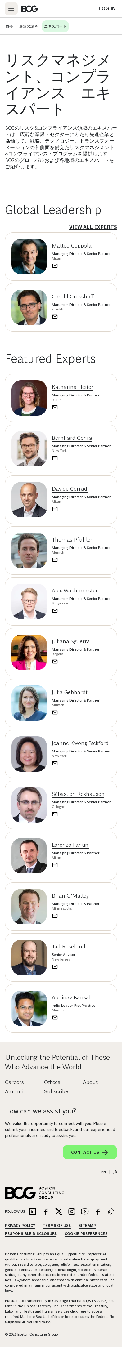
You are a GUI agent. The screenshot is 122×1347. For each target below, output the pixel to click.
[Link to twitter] (59, 1211)
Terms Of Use (57, 1226)
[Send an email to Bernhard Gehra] (81, 458)
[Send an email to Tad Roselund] (68, 966)
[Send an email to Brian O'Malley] (75, 916)
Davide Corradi (70, 489)
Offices (52, 1082)
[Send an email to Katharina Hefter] (75, 407)
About (90, 1082)
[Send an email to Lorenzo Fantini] (75, 865)
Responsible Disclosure (31, 1234)
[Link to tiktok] (111, 1211)
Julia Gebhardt (70, 692)
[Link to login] (107, 8)
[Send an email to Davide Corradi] (81, 509)
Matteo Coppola (72, 246)
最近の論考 (28, 26)
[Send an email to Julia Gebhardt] (75, 712)
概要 (9, 26)
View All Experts (93, 227)
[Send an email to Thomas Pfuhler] (81, 559)
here (82, 1311)
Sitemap (87, 1226)
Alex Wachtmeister (75, 590)
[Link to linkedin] (33, 1211)
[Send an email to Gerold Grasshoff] (81, 316)
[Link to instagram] (72, 1211)
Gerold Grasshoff (73, 296)
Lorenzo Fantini (71, 845)
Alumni (14, 1091)
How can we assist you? (40, 1111)
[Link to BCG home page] (30, 8)
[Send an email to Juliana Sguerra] (75, 661)
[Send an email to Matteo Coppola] (81, 265)
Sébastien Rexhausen (78, 794)
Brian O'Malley (70, 896)
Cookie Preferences (86, 1234)
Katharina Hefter (72, 387)
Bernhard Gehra (72, 438)
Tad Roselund (68, 946)
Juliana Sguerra (71, 641)
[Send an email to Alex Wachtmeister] (81, 610)
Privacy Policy (20, 1226)
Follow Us (15, 1211)
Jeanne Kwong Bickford (80, 743)
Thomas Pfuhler (72, 540)
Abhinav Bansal (71, 997)
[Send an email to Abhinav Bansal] (73, 1017)
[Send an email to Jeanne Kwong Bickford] (81, 763)
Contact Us (90, 1152)
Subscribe (56, 1091)
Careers (14, 1082)
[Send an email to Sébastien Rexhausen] (81, 814)
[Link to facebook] (46, 1211)
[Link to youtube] (85, 1211)
